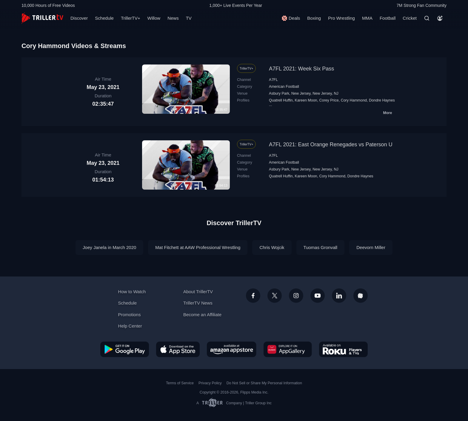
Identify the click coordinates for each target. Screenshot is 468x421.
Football (387, 18)
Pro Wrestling (341, 18)
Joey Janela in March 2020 (109, 247)
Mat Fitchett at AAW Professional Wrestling (197, 247)
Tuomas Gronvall (321, 247)
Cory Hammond (354, 100)
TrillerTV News (198, 302)
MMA (367, 18)
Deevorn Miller (370, 247)
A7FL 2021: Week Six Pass (301, 69)
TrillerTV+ (130, 18)
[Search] (426, 18)
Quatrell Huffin (281, 100)
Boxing (314, 18)
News (173, 18)
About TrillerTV (198, 291)
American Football (284, 86)
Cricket (410, 18)
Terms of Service (180, 383)
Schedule (104, 18)
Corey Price (328, 100)
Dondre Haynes (382, 100)
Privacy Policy (210, 383)
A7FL (273, 80)
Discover (79, 18)
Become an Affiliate (202, 314)
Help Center (130, 325)
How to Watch (132, 291)
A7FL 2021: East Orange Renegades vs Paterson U (330, 144)
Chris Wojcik (271, 247)
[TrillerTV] (42, 18)
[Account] (440, 18)
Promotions (129, 314)
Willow (153, 18)
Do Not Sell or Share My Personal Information (264, 383)
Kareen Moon (306, 100)
